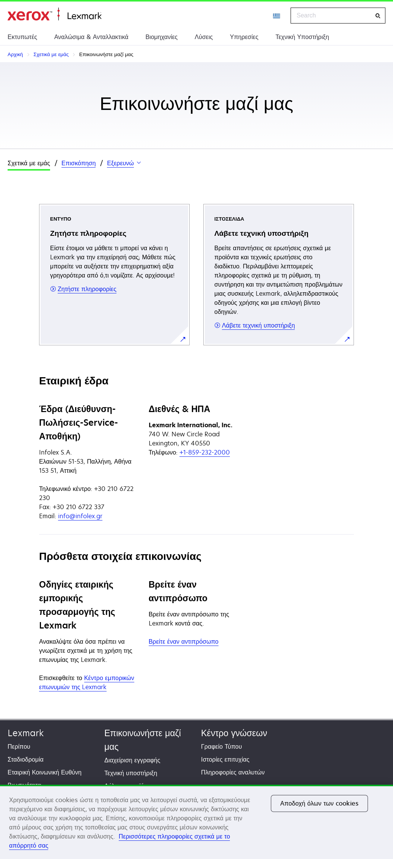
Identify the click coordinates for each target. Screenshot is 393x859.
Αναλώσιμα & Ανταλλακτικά (91, 37)
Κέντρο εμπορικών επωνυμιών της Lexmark (86, 682)
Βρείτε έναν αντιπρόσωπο (184, 641)
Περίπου (19, 746)
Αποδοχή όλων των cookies (319, 803)
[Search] (377, 16)
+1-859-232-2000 (204, 452)
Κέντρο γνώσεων (234, 733)
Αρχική (54, 14)
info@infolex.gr (80, 516)
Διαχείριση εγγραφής (132, 760)
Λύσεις (204, 37)
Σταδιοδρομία (26, 759)
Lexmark (26, 733)
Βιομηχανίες (161, 37)
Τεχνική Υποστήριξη (302, 37)
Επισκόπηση (78, 163)
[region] (196, 822)
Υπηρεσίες (244, 37)
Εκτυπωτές (22, 37)
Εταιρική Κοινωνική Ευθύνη (45, 772)
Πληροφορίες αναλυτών (233, 772)
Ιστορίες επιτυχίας (225, 759)
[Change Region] (277, 15)
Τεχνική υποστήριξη (130, 773)
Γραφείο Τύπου (221, 746)
